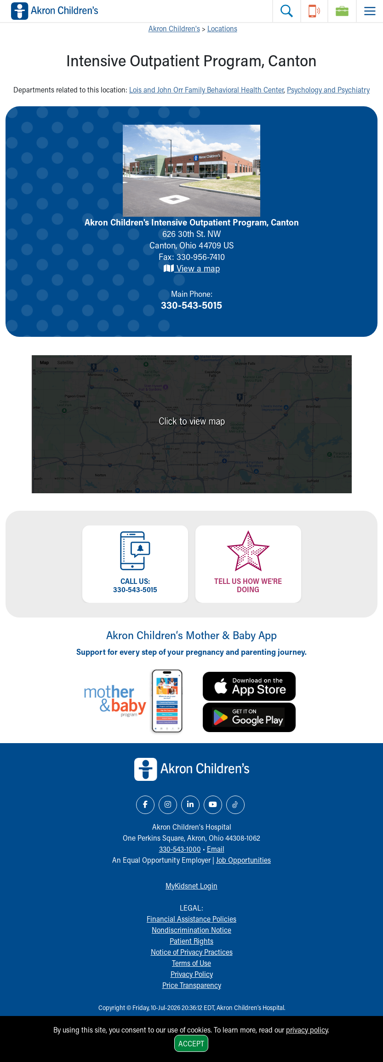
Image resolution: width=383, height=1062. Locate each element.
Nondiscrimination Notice (191, 930)
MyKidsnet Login (191, 885)
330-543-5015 (191, 305)
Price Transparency (191, 985)
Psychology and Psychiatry (328, 89)
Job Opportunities (243, 860)
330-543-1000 (180, 849)
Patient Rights (191, 941)
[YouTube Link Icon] (213, 805)
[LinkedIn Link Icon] (190, 805)
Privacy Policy (192, 974)
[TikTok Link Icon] (235, 805)
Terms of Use (191, 963)
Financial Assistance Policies (191, 918)
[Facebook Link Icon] (145, 805)
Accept (191, 1043)
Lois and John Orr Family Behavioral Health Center (206, 89)
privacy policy (307, 1029)
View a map (191, 268)
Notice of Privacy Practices (192, 952)
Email (215, 849)
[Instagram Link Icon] (168, 805)
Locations (222, 28)
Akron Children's (174, 28)
